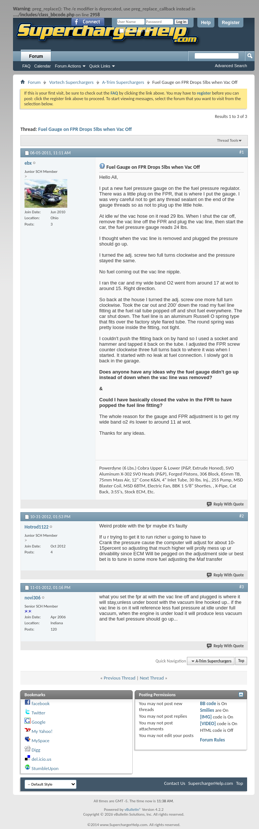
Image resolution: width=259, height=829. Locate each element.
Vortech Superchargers (71, 82)
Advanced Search (231, 65)
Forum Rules (212, 740)
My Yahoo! (42, 731)
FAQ (26, 66)
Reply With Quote (225, 504)
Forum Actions (68, 66)
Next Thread (152, 678)
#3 (241, 586)
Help (206, 22)
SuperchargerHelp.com (210, 783)
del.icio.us (41, 759)
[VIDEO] (208, 723)
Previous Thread (119, 678)
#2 (241, 516)
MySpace (40, 740)
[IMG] (206, 717)
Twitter (38, 712)
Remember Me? (135, 31)
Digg (36, 750)
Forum (36, 56)
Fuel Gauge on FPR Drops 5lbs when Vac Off (85, 129)
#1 (241, 152)
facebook (40, 703)
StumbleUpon (45, 768)
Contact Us (174, 783)
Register (231, 22)
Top (241, 661)
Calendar (42, 66)
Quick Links (99, 66)
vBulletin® (132, 809)
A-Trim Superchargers (123, 82)
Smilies (207, 710)
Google (38, 722)
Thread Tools (227, 140)
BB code (208, 703)
